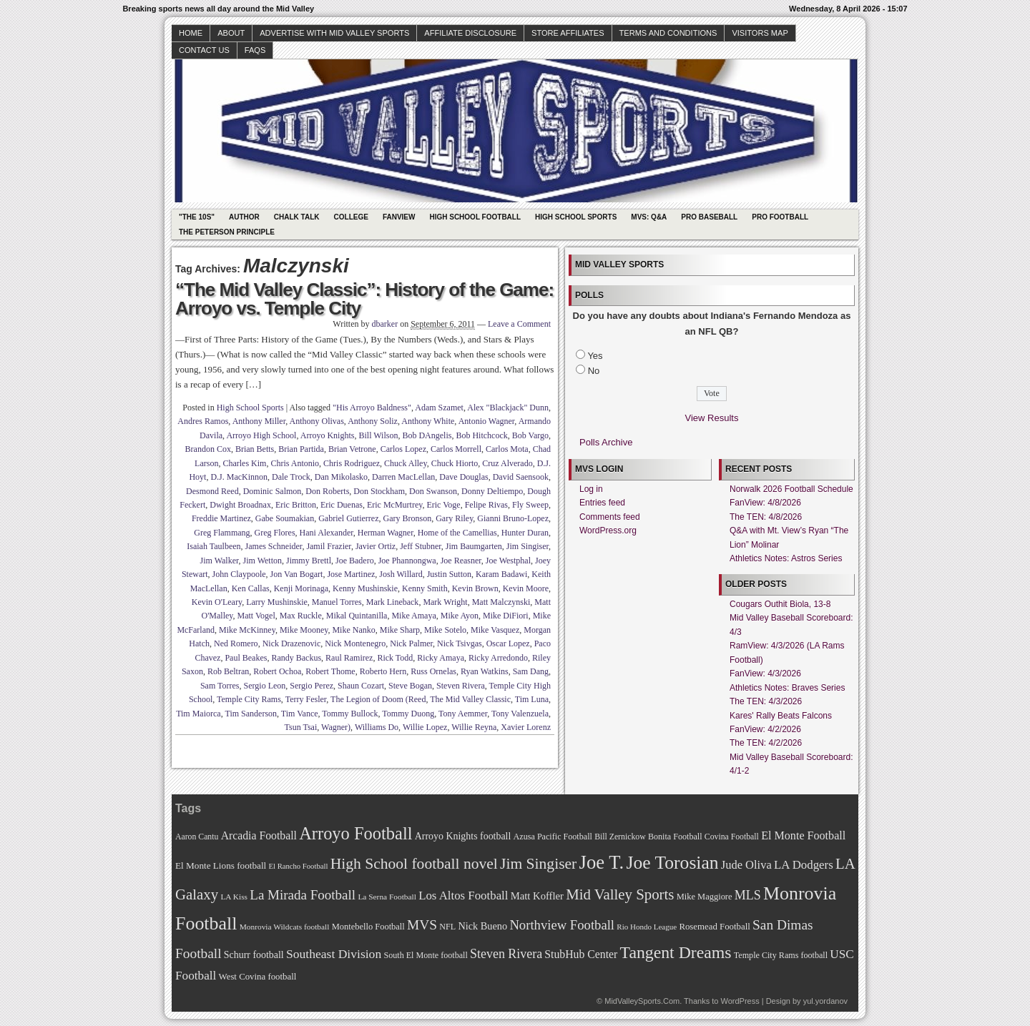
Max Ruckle (301, 616)
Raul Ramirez (349, 658)
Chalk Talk (297, 217)
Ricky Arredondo (498, 658)
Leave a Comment (519, 324)
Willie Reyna (473, 727)
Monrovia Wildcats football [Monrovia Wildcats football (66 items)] (285, 926)
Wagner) (335, 727)
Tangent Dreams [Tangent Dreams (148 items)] (676, 952)
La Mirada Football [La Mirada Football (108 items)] (302, 894)
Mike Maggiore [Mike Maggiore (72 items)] (704, 897)
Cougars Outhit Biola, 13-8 (780, 604)
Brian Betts (254, 449)
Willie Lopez (425, 727)
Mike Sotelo (445, 630)
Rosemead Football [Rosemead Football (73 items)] (714, 927)
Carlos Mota (507, 449)
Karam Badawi (501, 574)
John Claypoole (239, 574)
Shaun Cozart (361, 686)
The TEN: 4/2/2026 (766, 743)
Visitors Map (760, 33)
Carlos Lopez (403, 449)
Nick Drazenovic (292, 643)
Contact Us (204, 50)
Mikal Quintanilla (357, 616)
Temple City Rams (249, 699)
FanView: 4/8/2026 (765, 503)
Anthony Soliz (373, 421)
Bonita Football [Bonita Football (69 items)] (675, 837)
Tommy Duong (408, 714)
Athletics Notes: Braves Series (787, 688)
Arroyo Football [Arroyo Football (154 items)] (355, 833)
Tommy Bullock (350, 714)
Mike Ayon (460, 616)
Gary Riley (454, 518)
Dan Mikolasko (341, 477)
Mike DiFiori (506, 616)
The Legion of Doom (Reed (378, 699)
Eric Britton (295, 505)
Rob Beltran (228, 671)
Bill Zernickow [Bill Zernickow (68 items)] (619, 837)
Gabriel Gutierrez (348, 518)
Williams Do (376, 727)
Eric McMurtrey (395, 505)
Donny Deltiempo (492, 491)
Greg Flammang (222, 533)
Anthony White (427, 421)
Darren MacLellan (403, 477)
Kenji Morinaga (301, 588)
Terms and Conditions (668, 33)
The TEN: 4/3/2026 (766, 701)
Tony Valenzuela (520, 714)
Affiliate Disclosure (470, 33)
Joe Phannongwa (407, 561)
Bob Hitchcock (481, 435)
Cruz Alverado (507, 463)
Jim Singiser (527, 546)
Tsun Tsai (301, 727)
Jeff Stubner (420, 546)
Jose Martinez (351, 574)
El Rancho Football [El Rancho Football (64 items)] (298, 866)
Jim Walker (219, 561)
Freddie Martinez (221, 518)
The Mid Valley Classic (470, 699)
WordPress (739, 1001)
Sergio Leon (265, 686)
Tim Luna (532, 699)
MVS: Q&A (649, 217)
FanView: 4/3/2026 (765, 674)
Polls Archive (605, 442)
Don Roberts (327, 491)
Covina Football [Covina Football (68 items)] (732, 837)
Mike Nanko (353, 630)
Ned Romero (236, 643)
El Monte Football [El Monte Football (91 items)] (803, 835)
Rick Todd (395, 658)
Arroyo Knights (327, 435)
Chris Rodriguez (351, 463)
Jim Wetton (262, 561)
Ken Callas (251, 588)
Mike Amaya (413, 616)
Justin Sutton (449, 574)
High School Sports (576, 217)
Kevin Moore (526, 588)
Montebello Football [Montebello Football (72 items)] (368, 927)
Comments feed (609, 517)
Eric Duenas (341, 505)
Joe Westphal (508, 561)
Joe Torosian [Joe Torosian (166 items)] (672, 862)
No (594, 370)
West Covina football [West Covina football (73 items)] (258, 977)
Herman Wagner (385, 533)
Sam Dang (531, 671)
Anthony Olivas (317, 421)
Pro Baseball (709, 217)
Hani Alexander (326, 533)
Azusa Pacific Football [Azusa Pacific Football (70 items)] (553, 837)
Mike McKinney (247, 630)
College (351, 217)
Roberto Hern (383, 671)
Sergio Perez (311, 686)
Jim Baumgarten (474, 546)
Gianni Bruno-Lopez (513, 518)
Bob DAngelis (426, 435)
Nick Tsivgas (459, 643)
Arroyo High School (261, 435)
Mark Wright (445, 602)
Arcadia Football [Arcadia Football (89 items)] (259, 835)
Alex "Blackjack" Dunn (508, 408)
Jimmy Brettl (308, 561)
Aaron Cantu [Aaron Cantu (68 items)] (196, 837)
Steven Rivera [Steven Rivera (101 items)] (506, 954)
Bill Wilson (378, 435)
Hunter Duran (525, 533)
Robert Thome (330, 671)
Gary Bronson (407, 518)
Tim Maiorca (198, 714)
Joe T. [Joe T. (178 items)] (601, 862)
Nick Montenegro (355, 643)
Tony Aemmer (462, 714)
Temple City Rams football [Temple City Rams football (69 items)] (781, 955)
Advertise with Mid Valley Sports (334, 33)
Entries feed (602, 503)
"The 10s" (197, 217)
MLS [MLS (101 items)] (748, 895)
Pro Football (780, 217)
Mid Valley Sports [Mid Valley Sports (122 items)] (620, 894)
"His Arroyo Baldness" (372, 408)
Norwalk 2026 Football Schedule (791, 489)
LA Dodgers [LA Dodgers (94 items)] (803, 865)
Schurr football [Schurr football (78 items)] (254, 954)
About (231, 33)
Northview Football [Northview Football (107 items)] (561, 924)
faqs (255, 50)
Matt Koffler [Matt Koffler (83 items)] (537, 896)
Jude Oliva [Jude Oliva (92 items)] (746, 865)
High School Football (475, 217)
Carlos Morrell (456, 449)
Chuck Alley (405, 463)
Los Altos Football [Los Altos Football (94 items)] (463, 895)
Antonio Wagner (486, 421)
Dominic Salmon (272, 491)
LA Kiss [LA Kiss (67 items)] (233, 896)
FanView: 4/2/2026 (765, 729)
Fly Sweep (530, 505)
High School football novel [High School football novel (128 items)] (414, 863)
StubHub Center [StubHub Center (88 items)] (580, 954)
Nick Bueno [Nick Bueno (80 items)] (482, 926)
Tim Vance (299, 714)
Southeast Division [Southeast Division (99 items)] (333, 954)
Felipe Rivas (486, 505)
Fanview (399, 217)
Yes (594, 355)
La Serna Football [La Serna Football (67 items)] (387, 896)
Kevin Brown (475, 588)
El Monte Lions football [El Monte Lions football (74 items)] (220, 865)
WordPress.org (608, 531)
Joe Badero (354, 561)
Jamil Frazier (328, 546)
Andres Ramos (202, 421)
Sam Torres (220, 686)
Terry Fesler (306, 699)
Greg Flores (275, 533)
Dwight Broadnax (240, 505)
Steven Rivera (460, 686)
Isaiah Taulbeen (213, 546)
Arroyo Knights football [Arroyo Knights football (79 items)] (463, 836)
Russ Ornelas (433, 671)
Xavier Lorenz (526, 727)
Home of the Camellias (457, 533)
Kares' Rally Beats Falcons (781, 716)
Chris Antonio (294, 463)
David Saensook (521, 477)
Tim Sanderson (251, 714)
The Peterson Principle (227, 232)
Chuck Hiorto (455, 463)
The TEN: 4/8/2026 (766, 517)
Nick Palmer (411, 643)
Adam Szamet (439, 408)
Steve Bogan (410, 686)
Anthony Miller (259, 421)
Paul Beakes (246, 658)
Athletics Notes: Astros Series (786, 558)
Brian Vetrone (352, 449)
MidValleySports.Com (642, 1001)
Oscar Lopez (508, 643)
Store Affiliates (567, 33)
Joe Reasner (461, 561)
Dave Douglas (463, 477)
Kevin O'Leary (217, 602)
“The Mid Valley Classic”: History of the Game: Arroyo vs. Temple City (364, 299)
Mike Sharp (400, 630)
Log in (591, 489)
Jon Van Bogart (296, 574)
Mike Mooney (304, 630)
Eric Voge (443, 505)
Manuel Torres (337, 602)
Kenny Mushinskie (365, 588)
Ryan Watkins (485, 671)
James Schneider (274, 546)
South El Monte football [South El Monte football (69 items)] (425, 955)
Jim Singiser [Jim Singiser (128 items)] (538, 863)
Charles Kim (244, 463)
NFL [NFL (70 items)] (447, 927)
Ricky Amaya (440, 658)
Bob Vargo (530, 435)
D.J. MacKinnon (239, 477)
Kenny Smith (425, 588)
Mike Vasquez (495, 630)
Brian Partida (301, 449)
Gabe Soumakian (284, 518)
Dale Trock (291, 477)
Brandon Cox (208, 449)
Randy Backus (296, 658)
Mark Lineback (392, 602)
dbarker (385, 324)
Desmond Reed (212, 491)
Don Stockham (379, 491)
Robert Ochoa (277, 671)
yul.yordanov (825, 1001)
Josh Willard (400, 574)
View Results (712, 418)
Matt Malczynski (501, 602)
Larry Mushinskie (277, 602)
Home (190, 33)
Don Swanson (433, 491)
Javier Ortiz (375, 546)
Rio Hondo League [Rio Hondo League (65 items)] (647, 926)
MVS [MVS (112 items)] (422, 924)
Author (244, 217)
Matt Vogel (256, 616)
